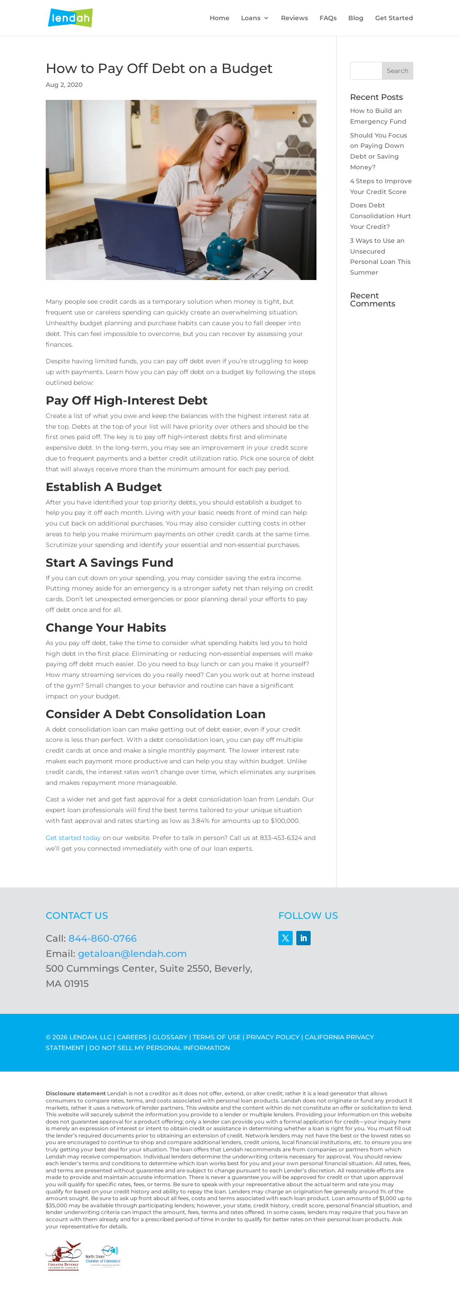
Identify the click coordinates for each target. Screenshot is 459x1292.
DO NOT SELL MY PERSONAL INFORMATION (159, 1048)
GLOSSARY (169, 1037)
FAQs (328, 18)
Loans (250, 18)
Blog (356, 18)
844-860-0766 (103, 938)
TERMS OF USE (217, 1037)
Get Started (394, 18)
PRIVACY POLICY (272, 1037)
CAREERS (132, 1037)
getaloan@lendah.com (132, 953)
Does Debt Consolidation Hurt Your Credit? (380, 216)
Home (220, 18)
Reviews (294, 18)
